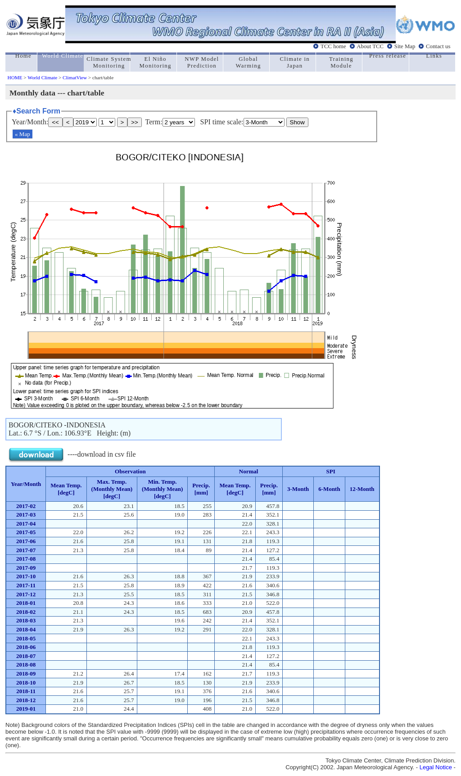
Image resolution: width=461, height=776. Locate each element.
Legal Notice (436, 767)
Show (297, 122)
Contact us (438, 46)
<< (55, 122)
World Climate (42, 77)
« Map (22, 134)
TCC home (333, 46)
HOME (15, 77)
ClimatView (75, 77)
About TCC (370, 46)
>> (134, 122)
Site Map (405, 46)
